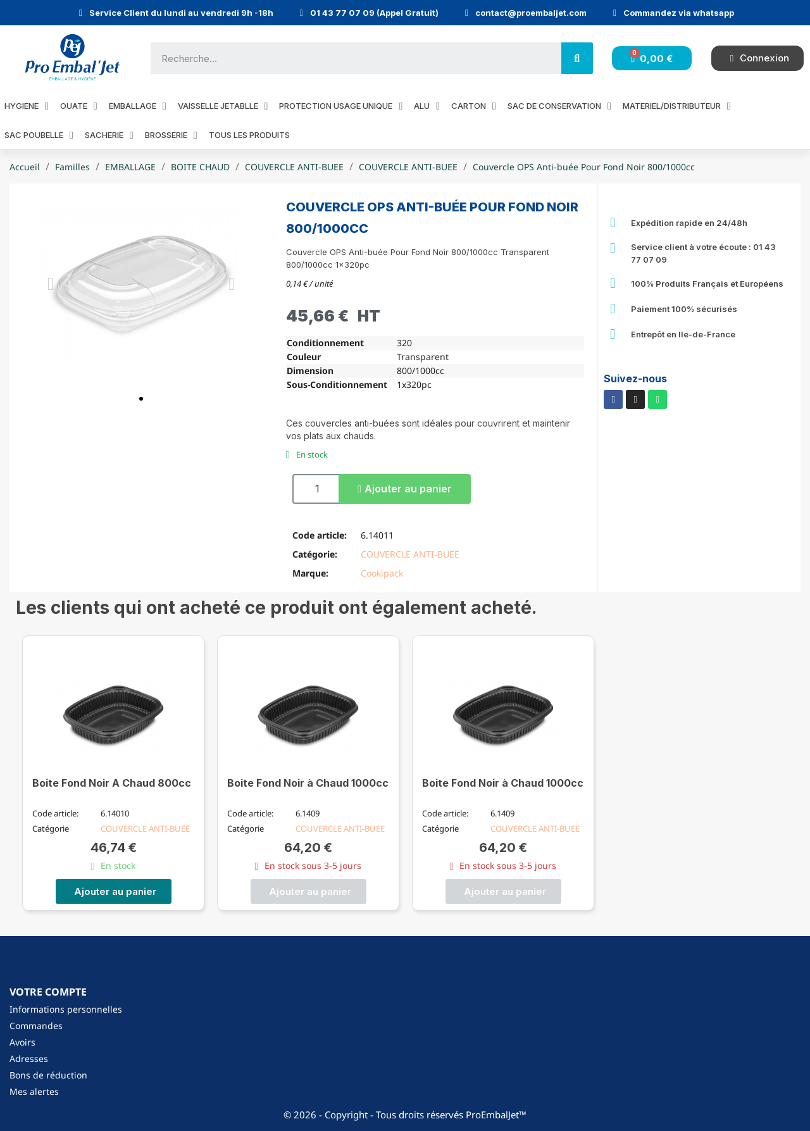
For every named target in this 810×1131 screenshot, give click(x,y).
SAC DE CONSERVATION (559, 106)
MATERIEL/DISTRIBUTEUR (677, 106)
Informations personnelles (65, 1009)
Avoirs (22, 1042)
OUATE (78, 106)
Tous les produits (249, 135)
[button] (141, 399)
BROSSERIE (171, 135)
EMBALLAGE (137, 106)
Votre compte (48, 992)
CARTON (473, 106)
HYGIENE (26, 106)
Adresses (28, 1059)
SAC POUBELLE (38, 135)
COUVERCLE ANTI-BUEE (410, 554)
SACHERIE (109, 135)
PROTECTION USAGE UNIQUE (340, 106)
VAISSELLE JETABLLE (223, 106)
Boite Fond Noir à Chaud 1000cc (308, 783)
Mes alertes (34, 1091)
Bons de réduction (48, 1075)
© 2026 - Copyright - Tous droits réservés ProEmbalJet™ (405, 1114)
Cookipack (382, 573)
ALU (427, 106)
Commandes (36, 1026)
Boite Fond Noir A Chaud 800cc (111, 783)
